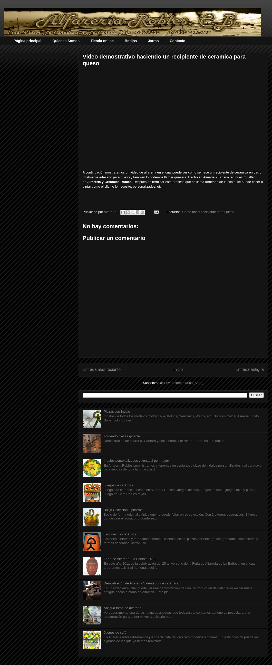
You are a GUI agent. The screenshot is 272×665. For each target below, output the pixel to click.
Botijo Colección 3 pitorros (123, 510)
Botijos (131, 41)
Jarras (153, 41)
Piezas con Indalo (117, 411)
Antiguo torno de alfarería (122, 608)
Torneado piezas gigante (122, 436)
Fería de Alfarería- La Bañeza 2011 (130, 559)
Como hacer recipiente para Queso (208, 212)
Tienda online (102, 41)
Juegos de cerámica (118, 485)
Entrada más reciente (102, 369)
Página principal (27, 41)
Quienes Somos (66, 41)
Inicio (178, 369)
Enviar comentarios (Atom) (183, 383)
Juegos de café (115, 632)
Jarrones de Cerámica (120, 534)
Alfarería (110, 212)
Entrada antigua (250, 369)
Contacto (177, 41)
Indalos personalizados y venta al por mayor (136, 460)
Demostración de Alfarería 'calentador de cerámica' (141, 583)
